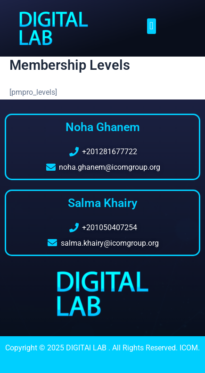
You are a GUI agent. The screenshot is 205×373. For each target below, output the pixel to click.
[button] (151, 26)
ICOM (189, 347)
